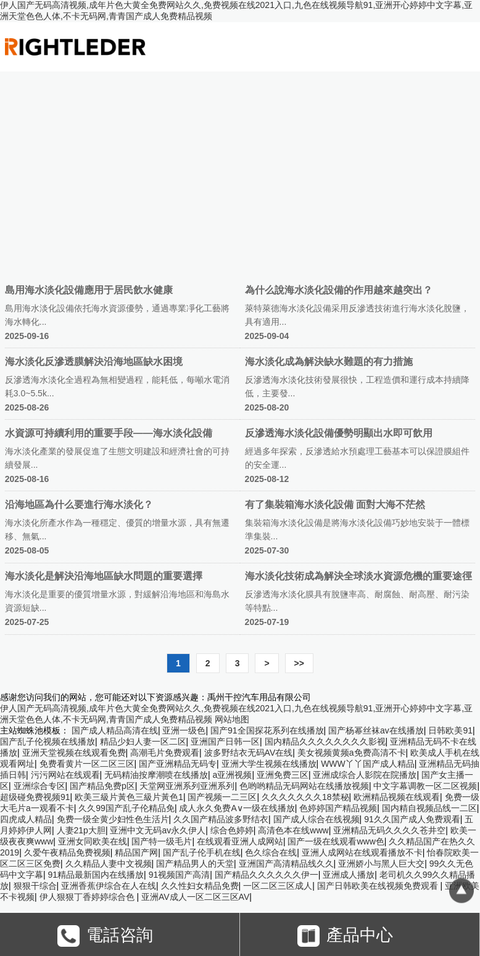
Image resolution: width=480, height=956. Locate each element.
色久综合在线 (271, 852)
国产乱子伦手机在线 (202, 852)
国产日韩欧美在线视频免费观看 (379, 886)
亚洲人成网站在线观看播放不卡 (362, 852)
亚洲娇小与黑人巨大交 (381, 863)
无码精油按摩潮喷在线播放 (156, 775)
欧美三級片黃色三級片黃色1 (129, 797)
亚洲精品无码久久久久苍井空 (389, 830)
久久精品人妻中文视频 (108, 863)
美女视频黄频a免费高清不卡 (351, 753)
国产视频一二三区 (222, 797)
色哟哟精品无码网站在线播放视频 (304, 786)
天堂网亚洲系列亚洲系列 (186, 786)
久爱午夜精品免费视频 (67, 852)
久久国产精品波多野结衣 (220, 819)
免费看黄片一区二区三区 (86, 764)
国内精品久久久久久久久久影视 (325, 741)
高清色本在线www (293, 830)
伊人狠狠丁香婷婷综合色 (88, 897)
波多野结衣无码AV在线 (248, 753)
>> (299, 663)
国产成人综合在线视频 (316, 819)
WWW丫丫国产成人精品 (368, 764)
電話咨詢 (105, 936)
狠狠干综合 (35, 886)
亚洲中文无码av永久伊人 (157, 830)
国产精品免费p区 (102, 786)
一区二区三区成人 (277, 886)
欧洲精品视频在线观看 (397, 797)
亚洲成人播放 (348, 875)
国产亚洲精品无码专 (178, 764)
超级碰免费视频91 (35, 797)
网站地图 (232, 719)
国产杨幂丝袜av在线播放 (376, 730)
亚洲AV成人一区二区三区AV (195, 897)
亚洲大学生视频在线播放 (269, 764)
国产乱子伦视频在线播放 (47, 741)
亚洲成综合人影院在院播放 (364, 775)
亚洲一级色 (183, 730)
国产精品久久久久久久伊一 (266, 875)
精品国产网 (136, 852)
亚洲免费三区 (282, 775)
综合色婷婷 (232, 830)
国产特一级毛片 (161, 841)
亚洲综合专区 (39, 786)
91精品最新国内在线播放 (96, 875)
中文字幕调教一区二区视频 (425, 786)
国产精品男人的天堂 (195, 863)
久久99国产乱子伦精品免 (126, 808)
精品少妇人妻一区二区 (143, 741)
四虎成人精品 (26, 819)
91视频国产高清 (179, 875)
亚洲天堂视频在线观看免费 (74, 753)
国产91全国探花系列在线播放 (267, 730)
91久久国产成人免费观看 (412, 819)
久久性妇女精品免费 (200, 886)
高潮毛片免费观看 (164, 753)
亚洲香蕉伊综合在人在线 (108, 886)
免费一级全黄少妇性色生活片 (113, 819)
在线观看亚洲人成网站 (240, 841)
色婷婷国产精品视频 (338, 808)
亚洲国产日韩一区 (225, 741)
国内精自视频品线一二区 (429, 808)
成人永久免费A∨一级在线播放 (236, 808)
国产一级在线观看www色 (336, 841)
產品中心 (345, 936)
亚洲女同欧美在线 (92, 841)
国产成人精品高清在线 (115, 730)
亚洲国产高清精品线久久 (286, 863)
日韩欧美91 (450, 730)
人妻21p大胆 (81, 830)
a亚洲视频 (232, 775)
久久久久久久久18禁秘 (305, 797)
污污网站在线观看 (65, 775)
